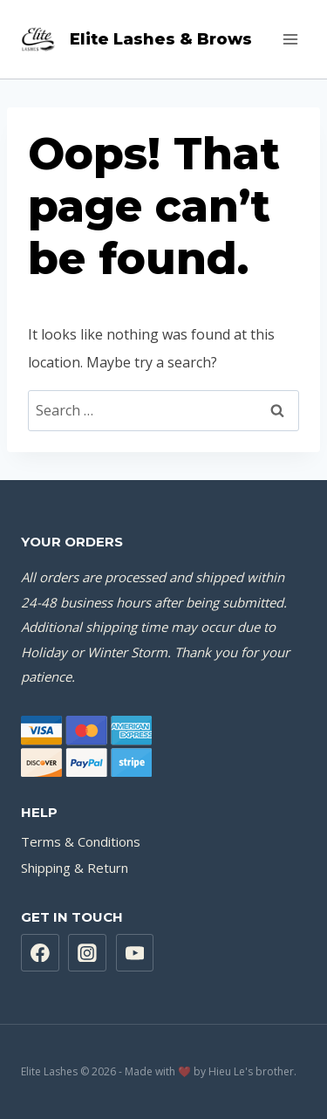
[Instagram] (87, 953)
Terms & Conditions (80, 841)
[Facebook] (40, 953)
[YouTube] (135, 953)
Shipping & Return (74, 867)
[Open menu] (290, 38)
